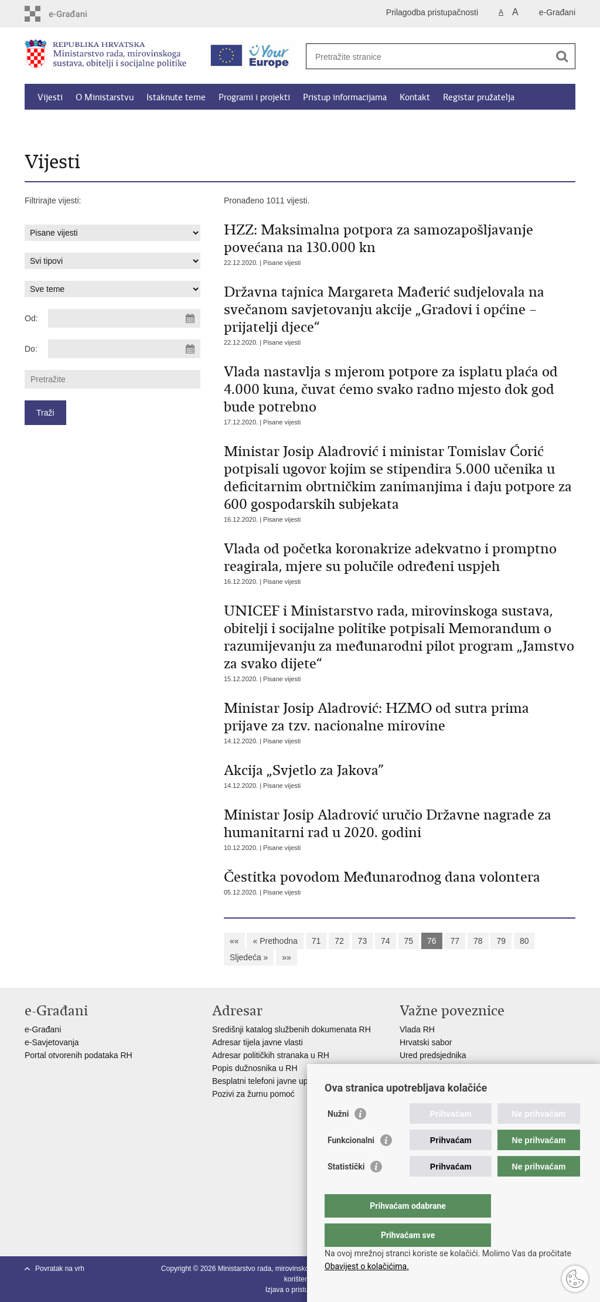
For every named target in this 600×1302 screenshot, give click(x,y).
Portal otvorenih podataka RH (80, 1055)
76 (432, 941)
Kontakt (415, 97)
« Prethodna (275, 941)
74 (385, 941)
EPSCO (414, 1068)
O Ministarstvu (105, 97)
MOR (409, 1081)
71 (316, 941)
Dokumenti (182, 124)
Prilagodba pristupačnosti (432, 12)
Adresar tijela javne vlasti (257, 1042)
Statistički (346, 1190)
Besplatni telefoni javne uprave (268, 1081)
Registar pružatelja (478, 97)
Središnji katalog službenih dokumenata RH (291, 1029)
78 (478, 941)
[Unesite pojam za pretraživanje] (428, 56)
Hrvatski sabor (426, 1042)
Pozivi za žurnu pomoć (253, 1094)
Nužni (338, 1137)
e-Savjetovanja (52, 1042)
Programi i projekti (254, 97)
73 (362, 941)
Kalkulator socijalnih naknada (93, 124)
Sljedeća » (249, 957)
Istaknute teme (176, 97)
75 (409, 941)
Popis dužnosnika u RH (255, 1068)
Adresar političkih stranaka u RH (270, 1055)
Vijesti (50, 97)
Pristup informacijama (345, 97)
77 (454, 941)
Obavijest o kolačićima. (367, 1266)
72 (339, 941)
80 (524, 941)
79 (501, 941)
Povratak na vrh (59, 1268)
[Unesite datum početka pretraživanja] (124, 318)
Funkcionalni (351, 1163)
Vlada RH (417, 1029)
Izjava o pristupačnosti (300, 1290)
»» (286, 957)
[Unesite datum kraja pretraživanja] (124, 348)
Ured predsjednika (433, 1055)
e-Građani (557, 12)
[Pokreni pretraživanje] (562, 56)
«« (234, 941)
